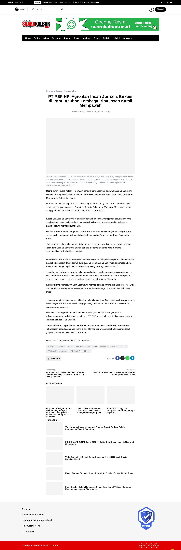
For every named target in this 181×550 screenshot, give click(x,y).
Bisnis (97, 38)
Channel (160, 9)
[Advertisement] (90, 64)
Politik (106, 38)
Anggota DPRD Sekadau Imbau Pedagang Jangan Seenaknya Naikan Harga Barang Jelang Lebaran (65, 374)
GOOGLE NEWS (82, 340)
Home (28, 38)
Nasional (87, 38)
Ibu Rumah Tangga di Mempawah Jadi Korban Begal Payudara (121, 410)
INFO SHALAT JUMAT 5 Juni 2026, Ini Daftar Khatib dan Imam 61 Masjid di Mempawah (99, 443)
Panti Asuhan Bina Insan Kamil (113, 347)
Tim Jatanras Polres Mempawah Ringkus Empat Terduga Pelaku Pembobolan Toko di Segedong (95, 428)
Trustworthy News (31, 526)
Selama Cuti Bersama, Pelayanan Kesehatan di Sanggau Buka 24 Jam (114, 373)
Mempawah (92, 347)
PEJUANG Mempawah (57, 351)
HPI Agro (51, 347)
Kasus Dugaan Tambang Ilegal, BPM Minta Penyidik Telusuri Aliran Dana (99, 473)
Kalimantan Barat (75, 347)
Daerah (67, 38)
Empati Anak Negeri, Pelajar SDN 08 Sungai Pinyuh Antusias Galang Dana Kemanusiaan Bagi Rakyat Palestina (59, 412)
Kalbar (46, 38)
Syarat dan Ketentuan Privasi (37, 520)
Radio (37, 38)
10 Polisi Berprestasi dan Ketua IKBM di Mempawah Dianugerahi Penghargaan (89, 410)
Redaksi (26, 509)
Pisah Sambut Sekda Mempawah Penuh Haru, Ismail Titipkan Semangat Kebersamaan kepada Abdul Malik (98, 488)
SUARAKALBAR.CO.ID (42, 545)
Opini (117, 38)
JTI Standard (28, 531)
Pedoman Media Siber (33, 514)
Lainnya (126, 38)
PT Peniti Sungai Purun (80, 351)
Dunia (77, 38)
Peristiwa (56, 38)
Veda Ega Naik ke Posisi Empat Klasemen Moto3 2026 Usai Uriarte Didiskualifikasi (96, 458)
